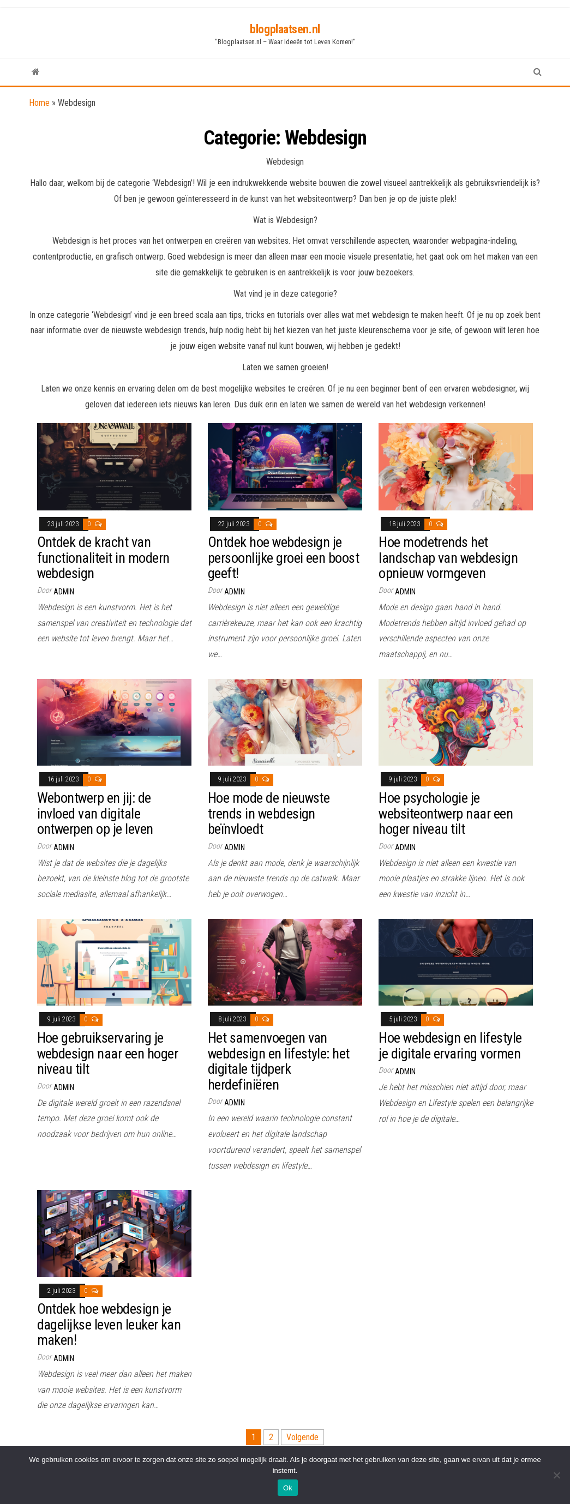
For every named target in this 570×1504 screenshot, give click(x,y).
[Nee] (556, 1475)
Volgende (302, 1437)
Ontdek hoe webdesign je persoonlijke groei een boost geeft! (283, 557)
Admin (63, 591)
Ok (287, 1488)
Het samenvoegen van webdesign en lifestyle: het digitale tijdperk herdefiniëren (279, 1061)
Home (39, 103)
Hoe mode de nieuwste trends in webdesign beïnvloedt (269, 813)
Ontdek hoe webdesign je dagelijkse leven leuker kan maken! (109, 1324)
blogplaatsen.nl (285, 29)
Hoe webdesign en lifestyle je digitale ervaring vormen (450, 1046)
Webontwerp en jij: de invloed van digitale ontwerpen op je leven (95, 813)
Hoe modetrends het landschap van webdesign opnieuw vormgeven (448, 557)
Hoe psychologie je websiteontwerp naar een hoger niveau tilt (446, 813)
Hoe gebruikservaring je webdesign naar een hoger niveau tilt (107, 1053)
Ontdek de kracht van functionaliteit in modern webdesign (103, 557)
